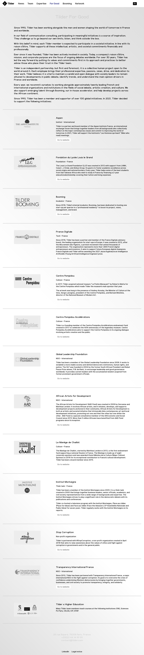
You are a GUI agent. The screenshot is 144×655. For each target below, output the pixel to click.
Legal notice (77, 651)
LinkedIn (65, 651)
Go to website (63, 140)
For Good (54, 3)
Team (30, 3)
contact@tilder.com (72, 640)
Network (79, 3)
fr (135, 3)
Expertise (41, 3)
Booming (67, 3)
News (21, 3)
